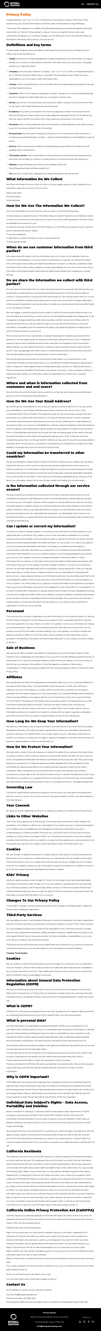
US (82, 4)
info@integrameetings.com (25, 1295)
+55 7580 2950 (29, 1298)
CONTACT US (92, 4)
